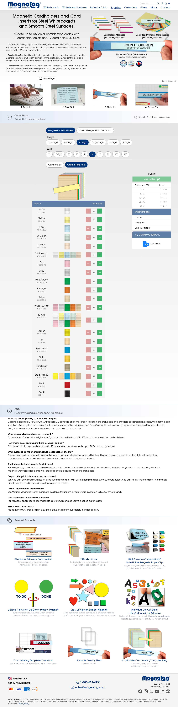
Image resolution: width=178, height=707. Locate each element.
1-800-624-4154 (88, 682)
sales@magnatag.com (88, 687)
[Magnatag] (156, 678)
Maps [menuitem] (153, 7)
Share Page (47, 78)
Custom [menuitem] (165, 7)
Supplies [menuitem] (116, 7)
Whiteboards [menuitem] (51, 7)
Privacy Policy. (23, 704)
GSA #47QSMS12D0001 (20, 683)
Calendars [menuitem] (130, 7)
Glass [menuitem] (143, 7)
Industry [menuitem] (98, 7)
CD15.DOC (152, 243)
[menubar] (106, 7)
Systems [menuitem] (74, 7)
